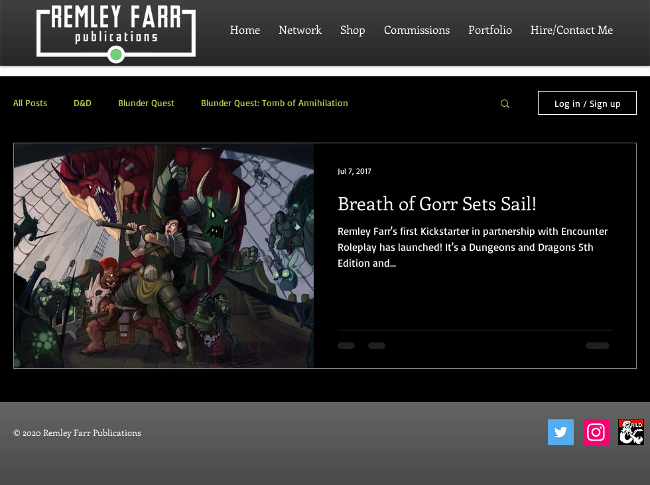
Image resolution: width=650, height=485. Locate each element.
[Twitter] (561, 432)
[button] (505, 104)
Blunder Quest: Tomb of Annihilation (274, 102)
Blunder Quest (146, 102)
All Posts (30, 102)
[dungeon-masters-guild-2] (631, 432)
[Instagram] (596, 432)
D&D (83, 102)
